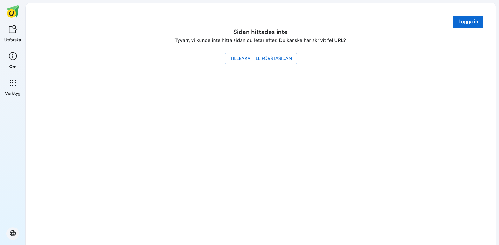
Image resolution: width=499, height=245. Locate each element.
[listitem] (12, 33)
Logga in (468, 21)
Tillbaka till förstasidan (261, 58)
